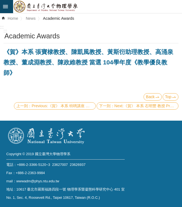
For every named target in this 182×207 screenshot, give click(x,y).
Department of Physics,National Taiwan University (97, 6)
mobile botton (6, 6)
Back (150, 97)
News (30, 18)
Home (13, 18)
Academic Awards (58, 18)
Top (168, 97)
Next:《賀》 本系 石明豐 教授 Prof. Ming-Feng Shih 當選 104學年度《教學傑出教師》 (146, 106)
